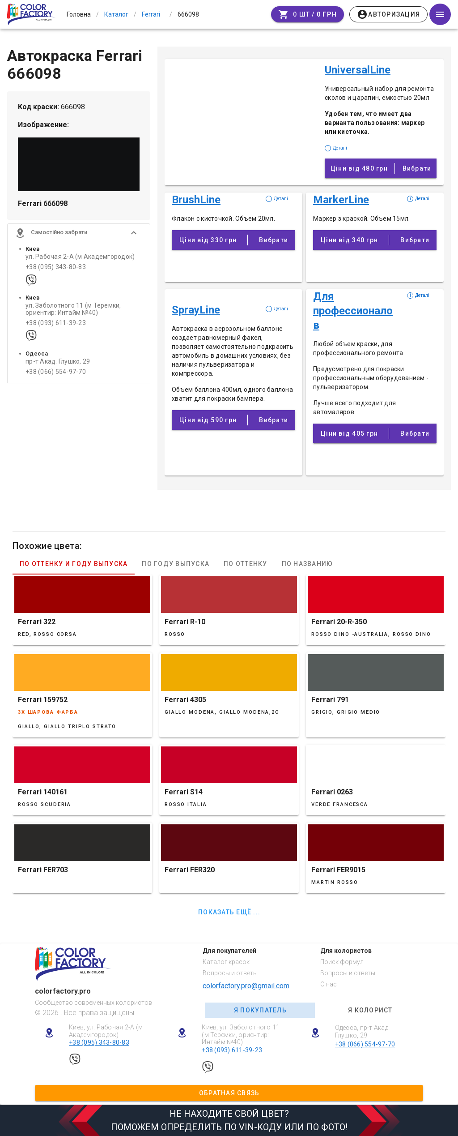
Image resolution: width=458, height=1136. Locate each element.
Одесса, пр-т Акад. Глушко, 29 (362, 1031)
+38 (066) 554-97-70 (55, 374)
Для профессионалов (353, 310)
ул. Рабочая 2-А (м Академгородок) (80, 259)
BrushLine (196, 199)
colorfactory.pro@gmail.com (246, 986)
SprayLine (196, 310)
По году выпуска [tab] (175, 563)
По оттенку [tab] (245, 563)
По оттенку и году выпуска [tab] (73, 563)
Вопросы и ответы (230, 973)
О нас (328, 984)
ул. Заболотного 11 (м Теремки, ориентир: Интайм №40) (73, 311)
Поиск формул (342, 961)
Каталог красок (226, 961)
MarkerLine (341, 199)
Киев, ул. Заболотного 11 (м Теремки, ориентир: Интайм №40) (241, 1035)
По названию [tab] (307, 563)
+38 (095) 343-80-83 (55, 269)
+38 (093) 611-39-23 (55, 325)
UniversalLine (357, 70)
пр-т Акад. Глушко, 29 (57, 363)
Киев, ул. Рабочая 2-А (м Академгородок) (106, 1031)
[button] (79, 235)
